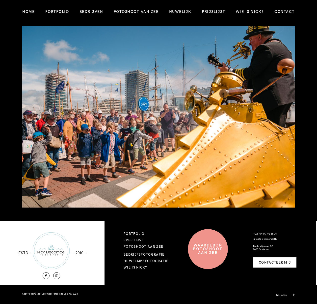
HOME (28, 11)
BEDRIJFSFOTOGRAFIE (144, 254)
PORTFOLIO (57, 11)
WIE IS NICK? (250, 11)
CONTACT (284, 11)
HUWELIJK (180, 11)
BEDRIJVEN (91, 11)
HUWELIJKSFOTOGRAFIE (146, 261)
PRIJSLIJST (213, 11)
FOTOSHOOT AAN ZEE (136, 11)
